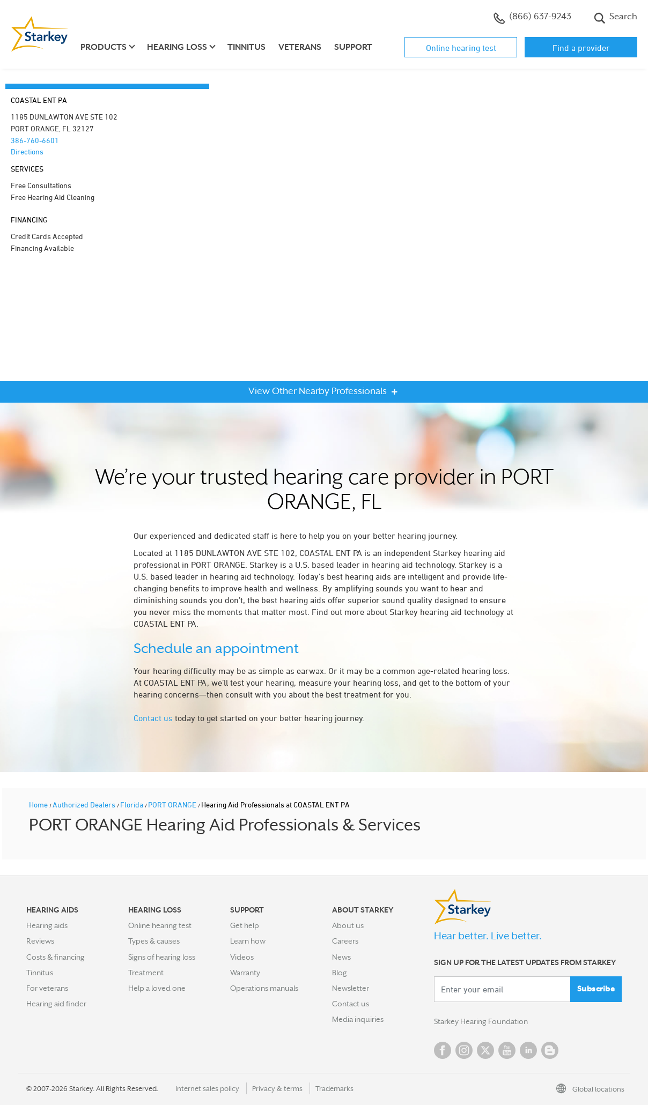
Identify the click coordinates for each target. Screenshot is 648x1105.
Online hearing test (461, 48)
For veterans (47, 988)
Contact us (153, 718)
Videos (242, 957)
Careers (345, 941)
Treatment (146, 972)
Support (353, 47)
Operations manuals (264, 988)
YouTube (507, 1050)
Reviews (40, 941)
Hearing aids (47, 925)
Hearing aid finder (56, 1003)
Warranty (245, 972)
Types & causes (154, 941)
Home (39, 804)
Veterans (299, 47)
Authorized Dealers (85, 804)
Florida (132, 804)
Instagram (464, 1050)
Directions (27, 151)
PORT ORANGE (173, 804)
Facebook (442, 1050)
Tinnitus (246, 47)
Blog (339, 972)
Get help (244, 925)
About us (348, 925)
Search (615, 17)
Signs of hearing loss (161, 957)
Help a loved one (157, 988)
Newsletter (350, 988)
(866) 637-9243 (532, 17)
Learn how (248, 941)
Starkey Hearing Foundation (481, 1021)
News (341, 957)
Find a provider (581, 48)
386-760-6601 (35, 140)
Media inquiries (358, 1019)
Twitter (485, 1050)
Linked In (528, 1050)
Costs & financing (55, 957)
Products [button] (103, 47)
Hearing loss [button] (177, 47)
